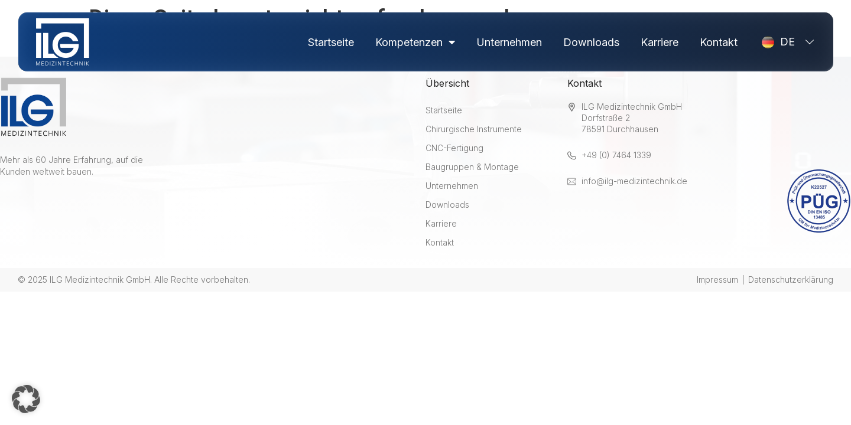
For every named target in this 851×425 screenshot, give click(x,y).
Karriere (659, 42)
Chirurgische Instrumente (474, 129)
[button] (26, 399)
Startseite (331, 42)
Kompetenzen (415, 42)
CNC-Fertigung (454, 148)
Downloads (591, 42)
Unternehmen (509, 42)
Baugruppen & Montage (472, 167)
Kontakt (719, 42)
